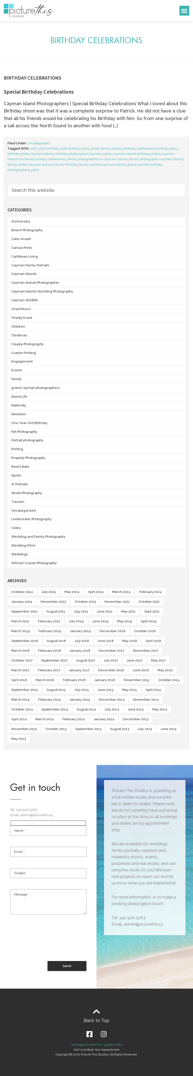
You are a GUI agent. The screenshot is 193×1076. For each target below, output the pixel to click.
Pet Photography (24, 432)
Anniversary (20, 221)
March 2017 (20, 670)
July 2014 (112, 709)
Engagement (22, 361)
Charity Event (21, 318)
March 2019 (20, 631)
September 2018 (24, 641)
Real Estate (20, 466)
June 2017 (134, 660)
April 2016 (19, 680)
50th (33, 148)
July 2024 (48, 592)
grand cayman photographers (35, 388)
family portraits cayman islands (102, 164)
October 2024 (22, 592)
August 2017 (85, 660)
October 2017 (22, 660)
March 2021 (20, 621)
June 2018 (106, 641)
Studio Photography (26, 493)
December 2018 (112, 631)
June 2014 (136, 709)
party (35, 170)
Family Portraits (65, 164)
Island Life (19, 396)
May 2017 (158, 660)
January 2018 (79, 650)
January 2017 (79, 670)
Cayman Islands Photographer (35, 282)
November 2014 (146, 699)
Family (16, 379)
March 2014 (44, 719)
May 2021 (128, 611)
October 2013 (56, 729)
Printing (17, 449)
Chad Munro (21, 309)
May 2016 (165, 670)
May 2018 (129, 641)
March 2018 (20, 650)
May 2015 (129, 690)
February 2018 (49, 650)
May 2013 (18, 739)
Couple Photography (27, 344)
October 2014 (22, 709)
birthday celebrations (139, 148)
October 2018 (145, 631)
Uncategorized (39, 143)
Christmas (19, 335)
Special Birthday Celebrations (39, 91)
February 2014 (73, 719)
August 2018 (56, 641)
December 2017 (111, 650)
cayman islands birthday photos (137, 154)
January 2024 (21, 602)
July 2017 (111, 660)
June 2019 (100, 621)
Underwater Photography (31, 519)
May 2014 (159, 709)
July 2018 (81, 641)
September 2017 (54, 660)
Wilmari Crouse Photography (34, 563)
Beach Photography (27, 230)
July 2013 (145, 729)
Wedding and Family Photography (38, 537)
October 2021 (149, 602)
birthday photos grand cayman (78, 154)
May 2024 (72, 592)
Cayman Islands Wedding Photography (42, 291)
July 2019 (76, 621)
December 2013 (136, 719)
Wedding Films (23, 545)
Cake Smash (21, 239)
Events (16, 370)
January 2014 (103, 719)
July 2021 (81, 611)
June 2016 (141, 670)
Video (16, 528)
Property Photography (28, 458)
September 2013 (88, 729)
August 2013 (119, 729)
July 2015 (81, 690)
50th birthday (49, 148)
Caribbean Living (24, 256)
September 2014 (54, 709)
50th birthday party (75, 148)
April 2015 (153, 690)
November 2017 (145, 650)
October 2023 (85, 602)
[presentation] (48, 942)
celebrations (56, 159)
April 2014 (19, 719)
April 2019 (149, 621)
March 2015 (20, 699)
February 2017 (49, 670)
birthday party (167, 148)
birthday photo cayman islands (31, 154)
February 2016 (74, 680)
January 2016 (104, 680)
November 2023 (53, 602)
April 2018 (153, 641)
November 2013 (24, 729)
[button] (184, 11)
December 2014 (112, 699)
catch (107, 154)
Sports (16, 475)
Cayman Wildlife (24, 300)
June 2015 (106, 690)
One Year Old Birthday (29, 423)
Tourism (17, 502)
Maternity (18, 405)
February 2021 (49, 621)
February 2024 (150, 592)
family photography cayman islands (156, 159)
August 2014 (86, 709)
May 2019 (124, 621)
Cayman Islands (23, 274)
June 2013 (168, 729)
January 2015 (79, 699)
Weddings (19, 554)
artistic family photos (106, 148)
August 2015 (56, 690)
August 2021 (55, 611)
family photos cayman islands (30, 164)
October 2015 (169, 680)
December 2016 (111, 670)
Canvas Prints (21, 248)
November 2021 (117, 602)
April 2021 (152, 611)
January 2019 (80, 631)
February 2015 (49, 699)
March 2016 (45, 680)
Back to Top (96, 1020)
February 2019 (49, 631)
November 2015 (137, 680)
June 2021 (105, 611)
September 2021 (24, 611)
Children (18, 326)
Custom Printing (23, 353)
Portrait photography (27, 440)
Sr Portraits (19, 484)
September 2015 (24, 690)
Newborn (18, 414)
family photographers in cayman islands (97, 159)
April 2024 (96, 592)
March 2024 (121, 592)
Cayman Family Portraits (30, 265)
